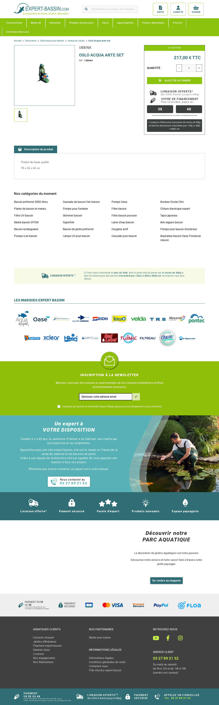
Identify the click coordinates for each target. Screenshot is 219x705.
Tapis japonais (168, 215)
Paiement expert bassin (47, 645)
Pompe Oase (119, 201)
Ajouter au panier (174, 80)
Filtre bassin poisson (124, 215)
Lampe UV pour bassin (76, 236)
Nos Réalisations (43, 662)
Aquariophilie (125, 22)
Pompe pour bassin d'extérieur (178, 229)
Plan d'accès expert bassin (105, 670)
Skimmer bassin (72, 215)
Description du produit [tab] (35, 149)
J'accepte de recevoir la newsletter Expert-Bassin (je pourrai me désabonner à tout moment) (112, 406)
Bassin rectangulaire (26, 229)
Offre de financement (180, 100)
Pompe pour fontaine (75, 208)
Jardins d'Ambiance (44, 641)
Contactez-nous (98, 666)
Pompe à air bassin (25, 236)
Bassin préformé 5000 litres (31, 201)
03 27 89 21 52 (181, 698)
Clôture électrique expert (175, 208)
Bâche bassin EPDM (26, 222)
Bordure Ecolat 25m (172, 201)
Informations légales (101, 658)
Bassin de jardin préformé (78, 229)
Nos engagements (44, 658)
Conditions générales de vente (107, 662)
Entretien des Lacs (17, 31)
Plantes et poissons (81, 22)
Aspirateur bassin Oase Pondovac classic (180, 238)
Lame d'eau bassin (123, 222)
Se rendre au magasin (166, 580)
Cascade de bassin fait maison (81, 201)
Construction (14, 22)
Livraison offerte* (180, 93)
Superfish (68, 222)
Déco (105, 22)
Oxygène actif (120, 229)
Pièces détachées (153, 22)
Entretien (55, 22)
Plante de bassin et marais (30, 208)
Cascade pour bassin (124, 236)
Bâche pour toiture (100, 637)
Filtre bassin (119, 208)
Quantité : (154, 68)
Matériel (36, 22)
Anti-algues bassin (171, 222)
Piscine (177, 22)
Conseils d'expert (43, 637)
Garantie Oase (41, 649)
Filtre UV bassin (23, 215)
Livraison (38, 654)
